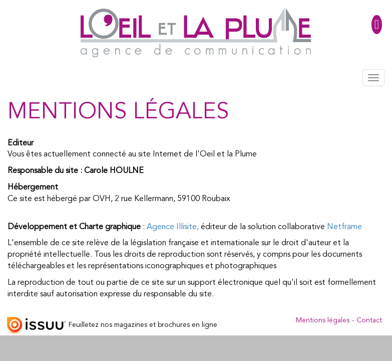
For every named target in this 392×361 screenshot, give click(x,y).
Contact (369, 320)
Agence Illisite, (173, 227)
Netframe (344, 227)
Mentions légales (322, 320)
